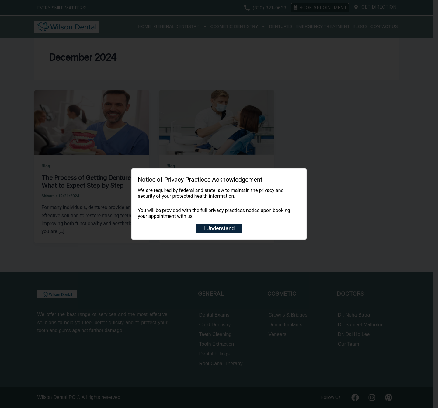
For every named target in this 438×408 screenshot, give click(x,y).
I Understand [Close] (219, 228)
